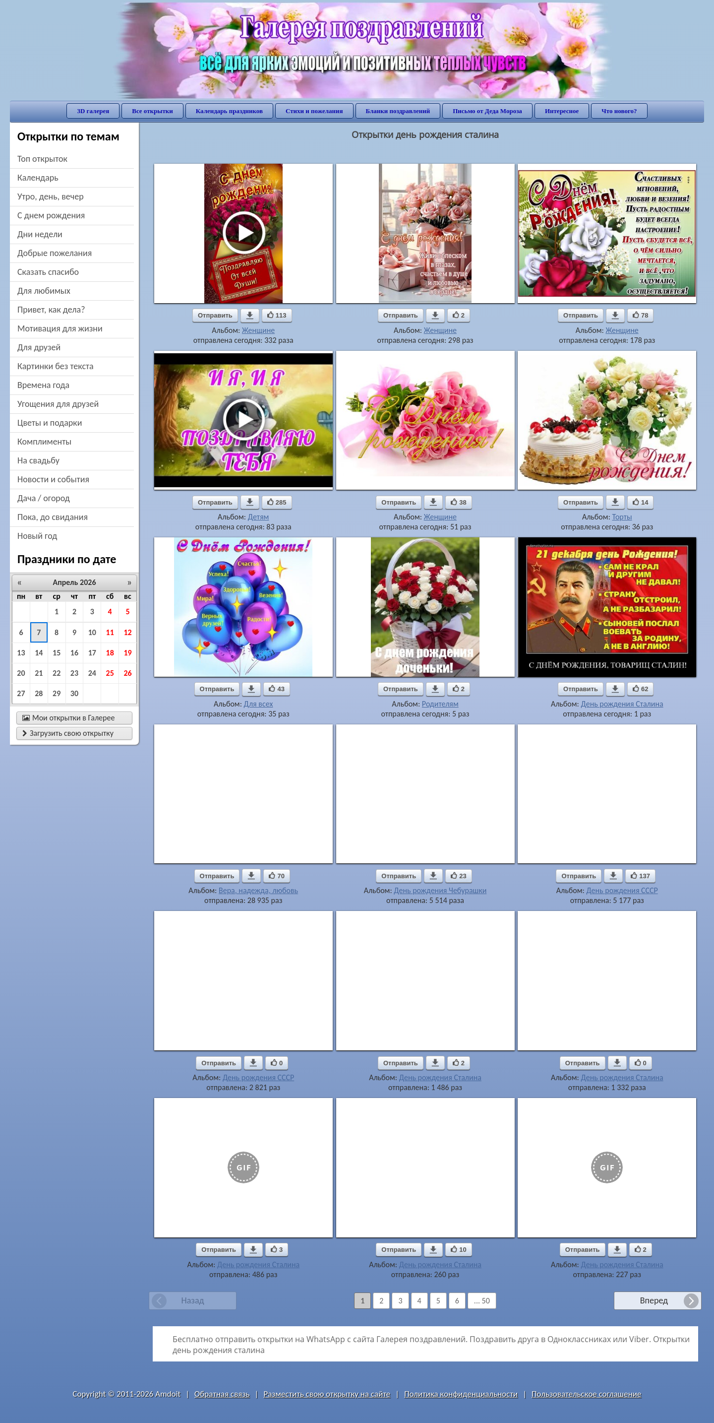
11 (110, 632)
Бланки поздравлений (398, 111)
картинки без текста (55, 366)
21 (39, 673)
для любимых (43, 290)
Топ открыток (42, 158)
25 (110, 673)
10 (92, 632)
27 (21, 693)
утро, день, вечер (50, 196)
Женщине (258, 330)
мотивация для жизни (60, 328)
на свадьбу (38, 460)
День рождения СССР (621, 890)
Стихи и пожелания (314, 111)
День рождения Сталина (622, 704)
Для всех (258, 704)
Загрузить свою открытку (68, 733)
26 (127, 673)
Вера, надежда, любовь (258, 890)
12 (127, 632)
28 (39, 693)
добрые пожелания (54, 253)
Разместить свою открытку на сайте (326, 1394)
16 (74, 652)
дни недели (39, 234)
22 (56, 673)
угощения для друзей (58, 403)
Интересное (562, 111)
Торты (622, 516)
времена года (43, 385)
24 (92, 673)
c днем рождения (51, 215)
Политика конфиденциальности (461, 1394)
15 (56, 652)
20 (21, 673)
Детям (258, 516)
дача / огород (43, 498)
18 (110, 652)
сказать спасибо (48, 271)
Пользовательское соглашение (586, 1394)
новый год (37, 535)
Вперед (654, 1300)
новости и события (53, 479)
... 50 (482, 1300)
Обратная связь (222, 1394)
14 (39, 652)
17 (92, 652)
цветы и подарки (49, 422)
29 (56, 693)
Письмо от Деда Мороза (487, 111)
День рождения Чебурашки (440, 890)
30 (74, 693)
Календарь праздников (229, 111)
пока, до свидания (52, 517)
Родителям (440, 704)
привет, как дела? (51, 309)
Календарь (38, 177)
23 (74, 673)
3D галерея (93, 111)
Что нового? (619, 111)
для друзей (38, 347)
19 (127, 652)
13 (21, 652)
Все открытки (152, 111)
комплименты (44, 441)
